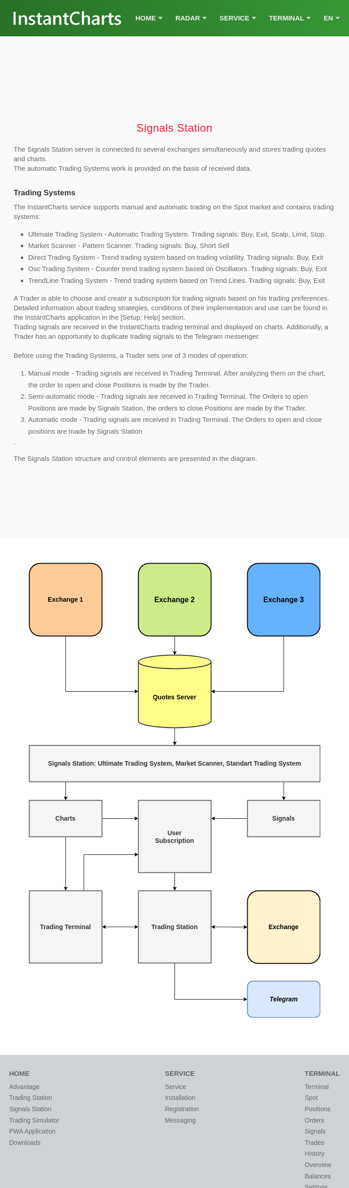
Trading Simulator (34, 1120)
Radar (191, 18)
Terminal (290, 18)
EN (332, 18)
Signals (315, 1131)
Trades (314, 1142)
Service (237, 18)
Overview (318, 1164)
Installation (180, 1097)
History (315, 1153)
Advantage (24, 1086)
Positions (318, 1109)
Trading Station (30, 1097)
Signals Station (30, 1109)
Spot (311, 1097)
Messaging (180, 1120)
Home (149, 18)
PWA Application (32, 1131)
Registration (182, 1109)
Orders (314, 1120)
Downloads (24, 1142)
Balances (318, 1176)
